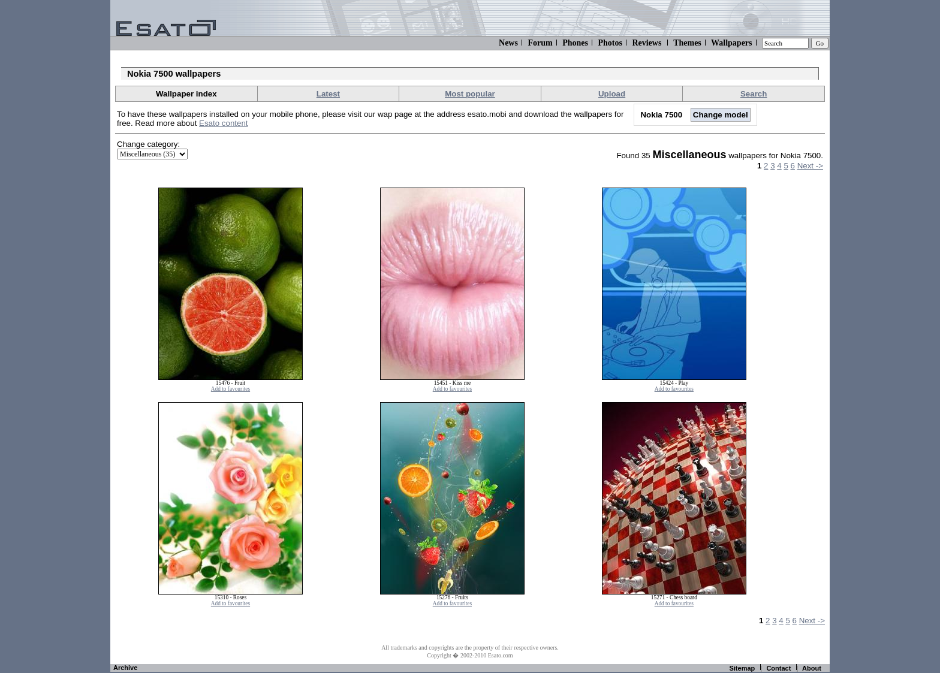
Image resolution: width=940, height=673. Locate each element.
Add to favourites (230, 389)
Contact (778, 668)
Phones (575, 42)
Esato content (223, 123)
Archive (125, 667)
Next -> (810, 165)
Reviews (646, 42)
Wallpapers (731, 42)
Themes (687, 42)
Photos (610, 42)
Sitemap (742, 668)
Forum (540, 42)
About (811, 668)
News (508, 42)
